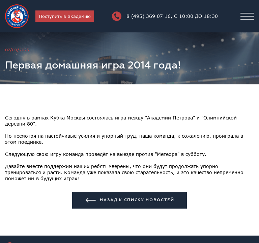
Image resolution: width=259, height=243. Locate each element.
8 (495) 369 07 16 (165, 16)
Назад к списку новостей (129, 200)
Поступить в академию (65, 16)
